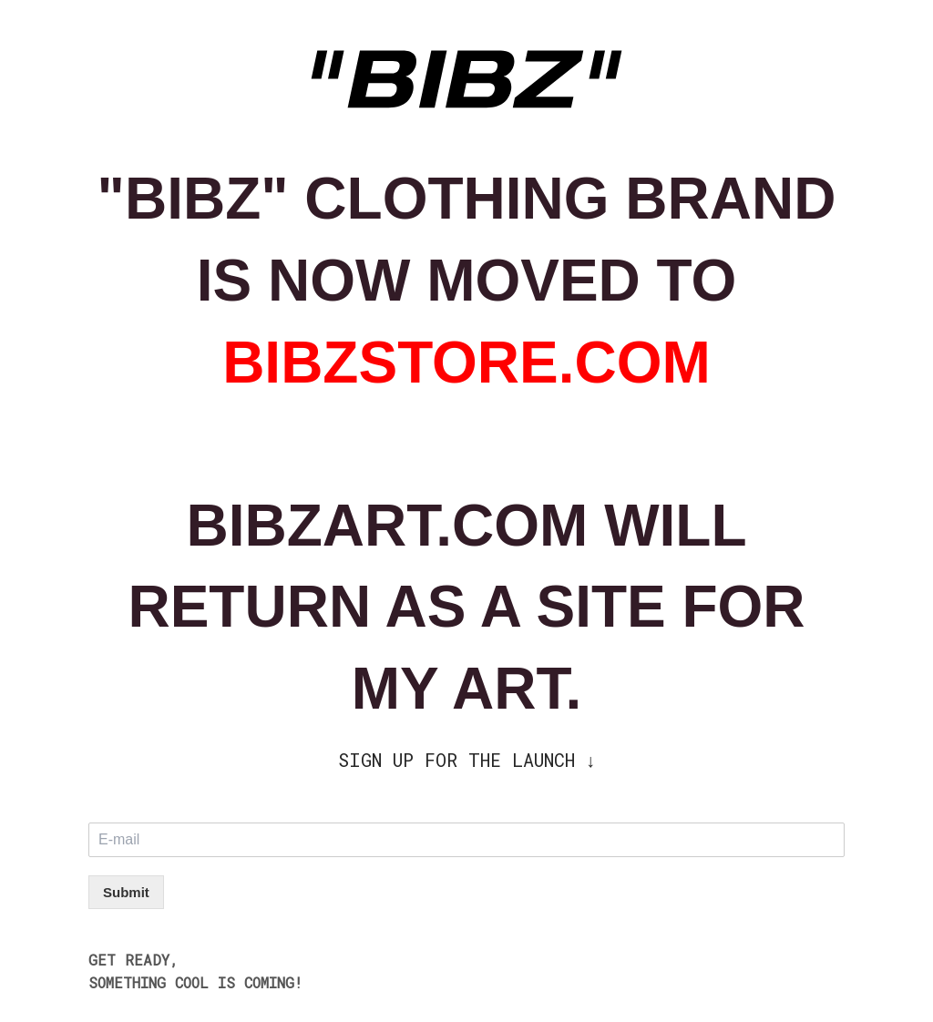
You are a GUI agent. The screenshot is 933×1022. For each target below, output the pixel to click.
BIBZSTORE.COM (466, 362)
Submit (126, 892)
